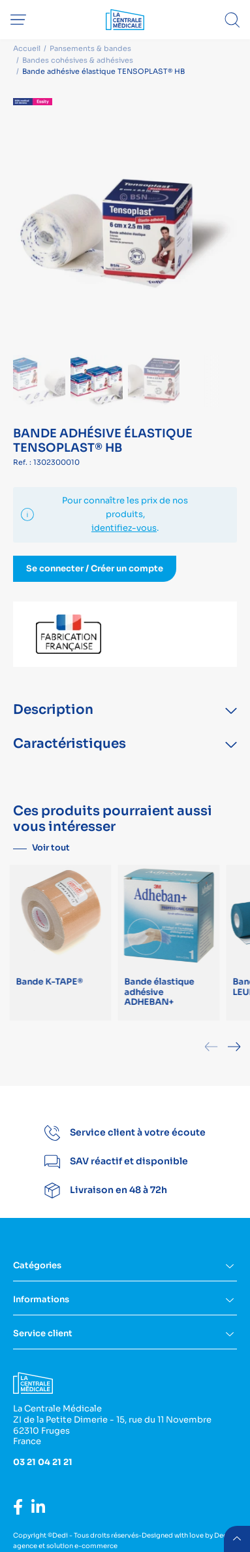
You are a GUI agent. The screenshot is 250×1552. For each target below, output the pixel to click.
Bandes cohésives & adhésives (77, 60)
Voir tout (51, 847)
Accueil (26, 48)
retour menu (237, 1539)
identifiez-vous (124, 527)
